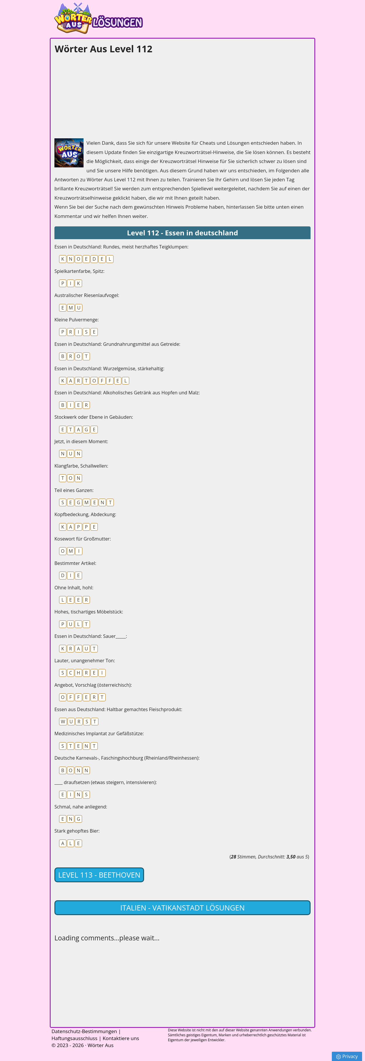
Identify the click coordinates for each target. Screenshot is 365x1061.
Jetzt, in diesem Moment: (81, 441)
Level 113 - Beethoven (99, 875)
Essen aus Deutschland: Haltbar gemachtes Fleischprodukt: (118, 709)
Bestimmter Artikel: (75, 563)
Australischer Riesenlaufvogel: (86, 295)
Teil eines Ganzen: (73, 490)
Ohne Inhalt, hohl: (73, 587)
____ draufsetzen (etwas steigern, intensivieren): (105, 782)
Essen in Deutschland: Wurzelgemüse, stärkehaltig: (109, 368)
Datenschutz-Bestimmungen (84, 1031)
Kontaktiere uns (121, 1038)
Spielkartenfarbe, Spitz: (79, 271)
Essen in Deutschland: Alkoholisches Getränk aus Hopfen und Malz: (127, 392)
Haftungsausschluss (75, 1038)
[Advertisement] (98, 94)
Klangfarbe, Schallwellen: (81, 466)
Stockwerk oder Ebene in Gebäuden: (93, 417)
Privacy (347, 1056)
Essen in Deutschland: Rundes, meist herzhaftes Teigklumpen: (121, 247)
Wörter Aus (101, 1045)
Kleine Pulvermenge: (76, 319)
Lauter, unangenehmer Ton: (84, 660)
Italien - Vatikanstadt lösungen (182, 908)
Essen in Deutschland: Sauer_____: (90, 636)
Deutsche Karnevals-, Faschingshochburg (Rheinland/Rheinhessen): (127, 758)
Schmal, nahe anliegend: (80, 807)
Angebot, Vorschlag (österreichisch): (93, 685)
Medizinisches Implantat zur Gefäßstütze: (99, 733)
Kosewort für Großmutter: (82, 539)
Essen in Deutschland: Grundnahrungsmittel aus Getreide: (117, 344)
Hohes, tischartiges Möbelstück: (88, 612)
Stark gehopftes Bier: (77, 831)
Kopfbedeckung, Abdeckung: (85, 514)
